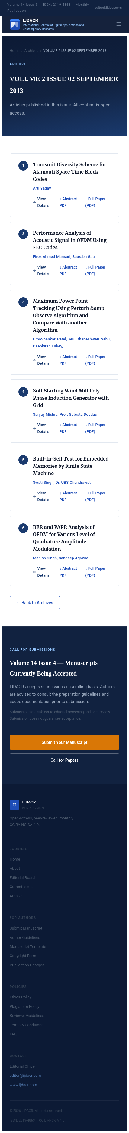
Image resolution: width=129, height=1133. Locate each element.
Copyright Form (23, 955)
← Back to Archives (34, 602)
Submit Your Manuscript (65, 742)
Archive (16, 896)
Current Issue (21, 886)
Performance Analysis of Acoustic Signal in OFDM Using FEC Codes (70, 240)
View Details (41, 202)
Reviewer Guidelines (27, 1015)
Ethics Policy (20, 997)
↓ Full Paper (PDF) (95, 202)
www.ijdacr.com (23, 1085)
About (15, 868)
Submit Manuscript (26, 928)
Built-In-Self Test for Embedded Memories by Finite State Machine (70, 466)
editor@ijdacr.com (108, 8)
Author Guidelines (25, 937)
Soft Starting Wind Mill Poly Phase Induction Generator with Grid (71, 398)
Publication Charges (27, 965)
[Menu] (118, 25)
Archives (31, 51)
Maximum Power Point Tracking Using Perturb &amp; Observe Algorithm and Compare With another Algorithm (69, 315)
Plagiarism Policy (24, 1006)
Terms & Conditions (27, 1025)
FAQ (13, 1034)
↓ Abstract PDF (68, 202)
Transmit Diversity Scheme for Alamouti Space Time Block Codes (69, 171)
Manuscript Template (28, 946)
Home (14, 51)
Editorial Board (22, 877)
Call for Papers (64, 760)
